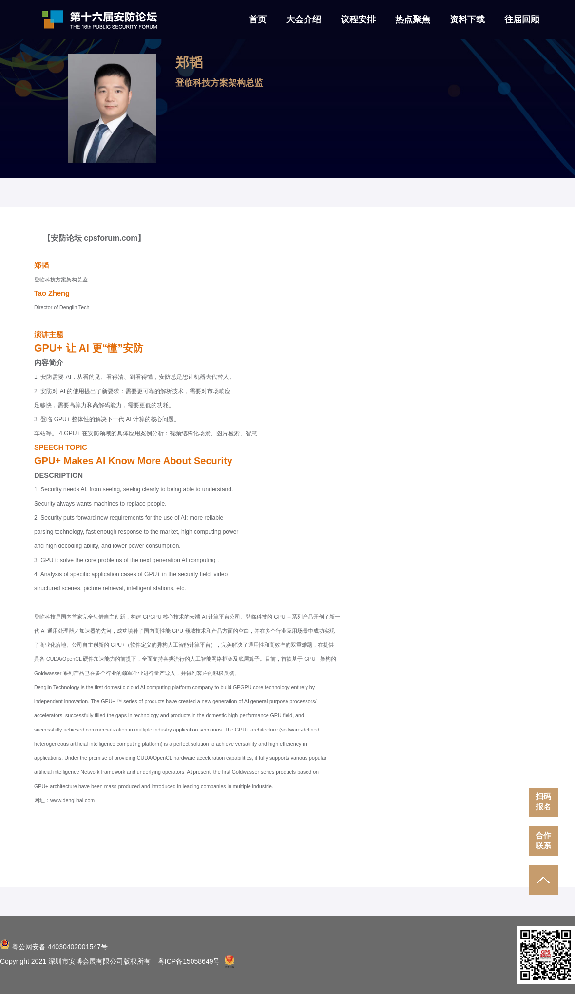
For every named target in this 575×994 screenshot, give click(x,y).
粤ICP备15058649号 (189, 961)
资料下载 (467, 19)
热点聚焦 (412, 19)
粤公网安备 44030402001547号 (54, 947)
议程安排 (358, 19)
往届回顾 (521, 19)
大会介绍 (303, 19)
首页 (258, 19)
